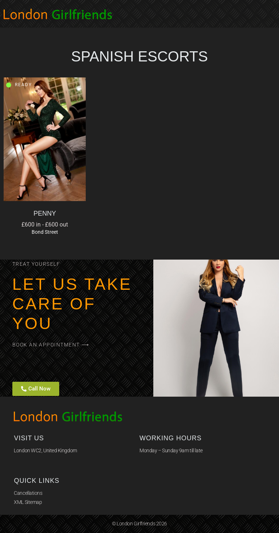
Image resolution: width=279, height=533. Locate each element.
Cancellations (28, 493)
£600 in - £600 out (44, 224)
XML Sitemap (28, 502)
